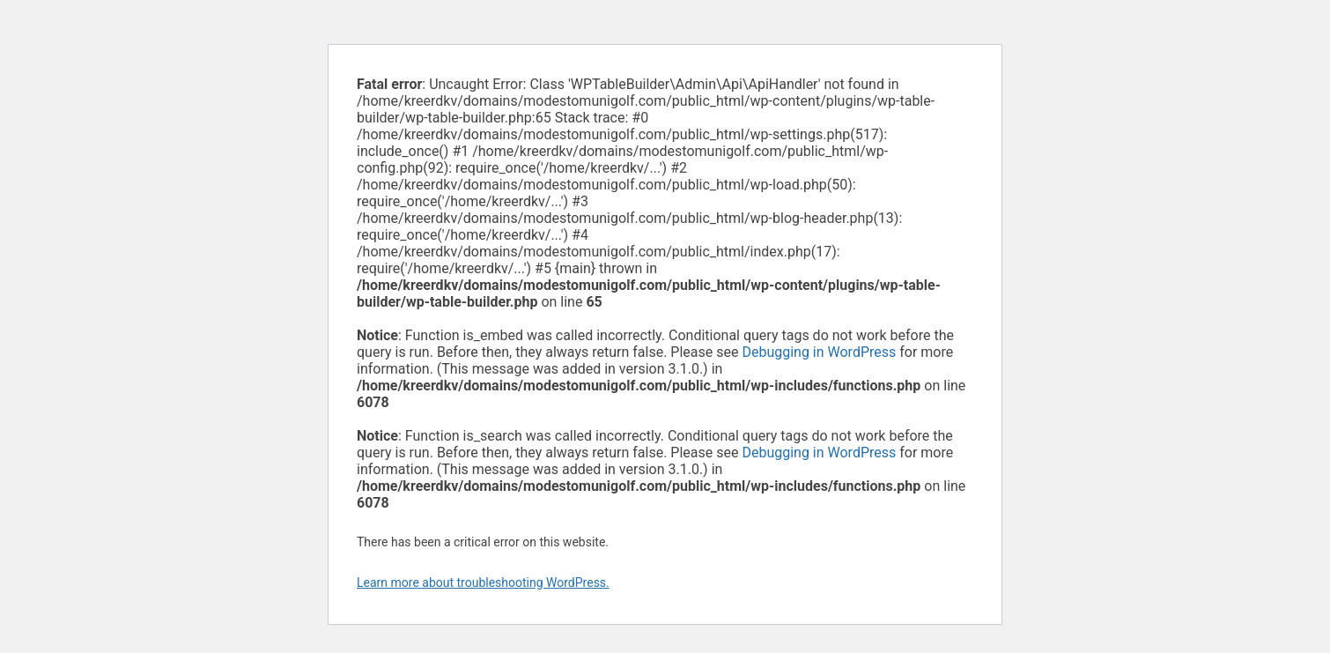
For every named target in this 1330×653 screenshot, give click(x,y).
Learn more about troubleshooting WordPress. (483, 582)
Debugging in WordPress (819, 352)
